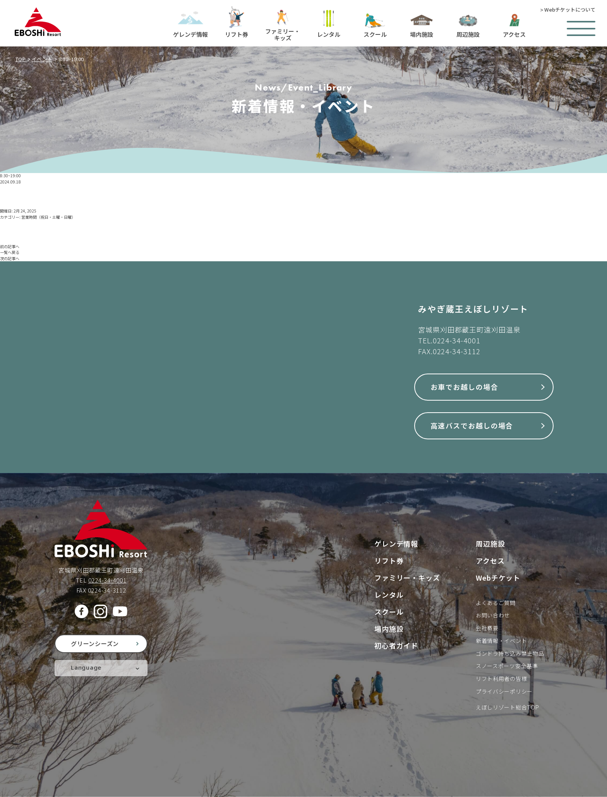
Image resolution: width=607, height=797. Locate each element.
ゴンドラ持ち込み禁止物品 (510, 653)
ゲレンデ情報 (396, 543)
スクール (389, 612)
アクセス (490, 560)
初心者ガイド (396, 645)
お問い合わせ (493, 615)
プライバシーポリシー (504, 691)
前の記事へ (9, 246)
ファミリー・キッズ (407, 577)
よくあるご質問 (496, 603)
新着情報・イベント (501, 640)
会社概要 (487, 628)
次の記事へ (9, 258)
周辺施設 (490, 543)
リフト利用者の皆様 (501, 678)
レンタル (389, 595)
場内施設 (389, 629)
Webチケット (498, 577)
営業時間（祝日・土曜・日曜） (48, 217)
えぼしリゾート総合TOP (507, 707)
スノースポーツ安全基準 (507, 666)
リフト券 (389, 560)
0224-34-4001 (456, 340)
